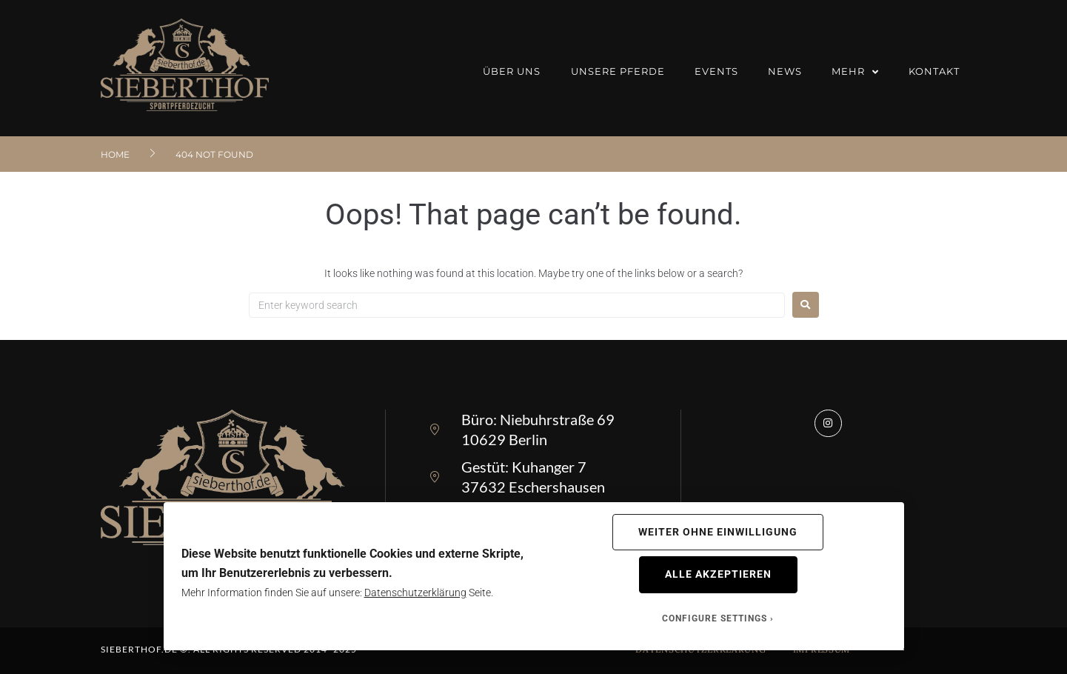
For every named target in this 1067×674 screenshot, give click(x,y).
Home (115, 154)
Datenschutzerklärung (415, 592)
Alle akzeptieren (718, 574)
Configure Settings (714, 618)
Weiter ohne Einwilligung (717, 532)
